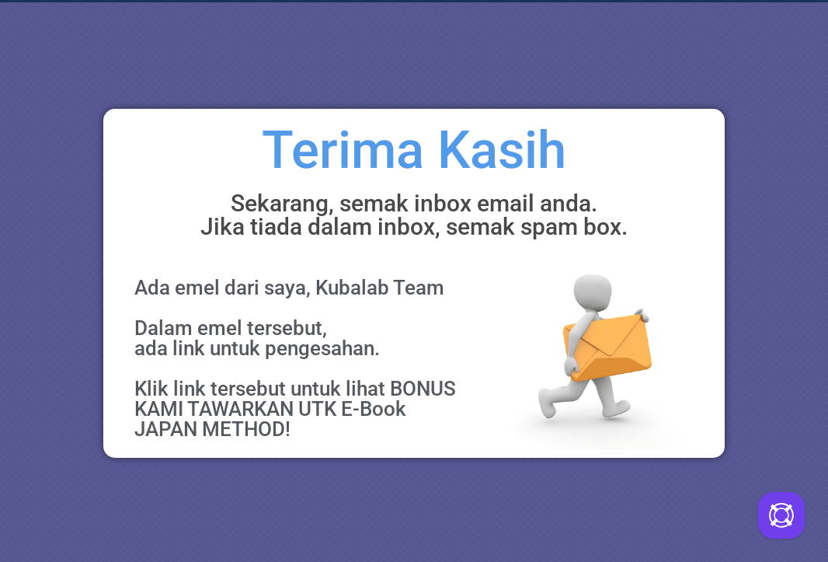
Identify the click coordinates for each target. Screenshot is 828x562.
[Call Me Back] (781, 515)
